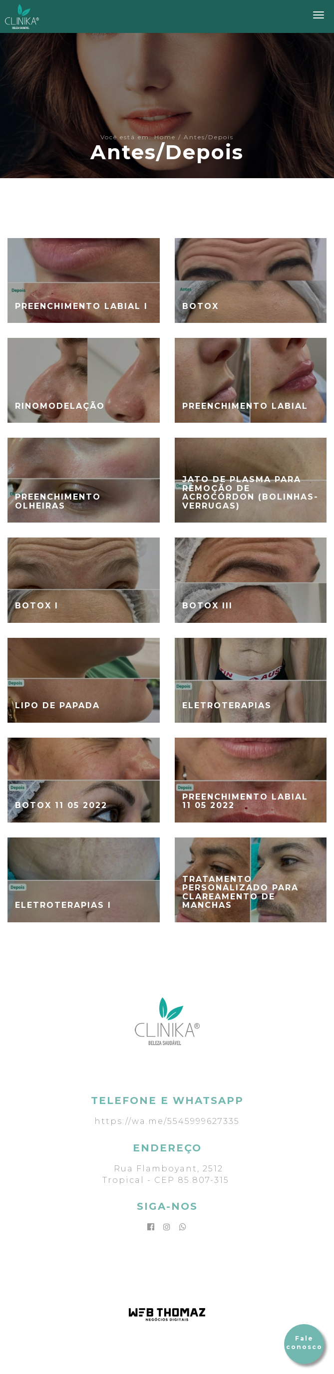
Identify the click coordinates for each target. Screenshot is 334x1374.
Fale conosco (304, 1343)
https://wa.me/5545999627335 (167, 1121)
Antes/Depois (209, 137)
